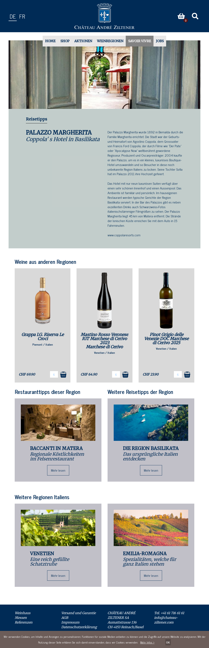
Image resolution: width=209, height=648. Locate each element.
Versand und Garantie (78, 613)
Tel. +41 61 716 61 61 (169, 613)
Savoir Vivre (139, 41)
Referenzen (23, 622)
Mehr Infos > (147, 642)
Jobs (160, 41)
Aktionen (83, 41)
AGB (64, 618)
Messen (21, 618)
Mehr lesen (58, 470)
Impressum (70, 622)
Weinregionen (110, 41)
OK (168, 642)
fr (22, 16)
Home (50, 41)
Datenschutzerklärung (79, 627)
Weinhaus (22, 613)
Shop (64, 41)
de (13, 16)
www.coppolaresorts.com (124, 235)
